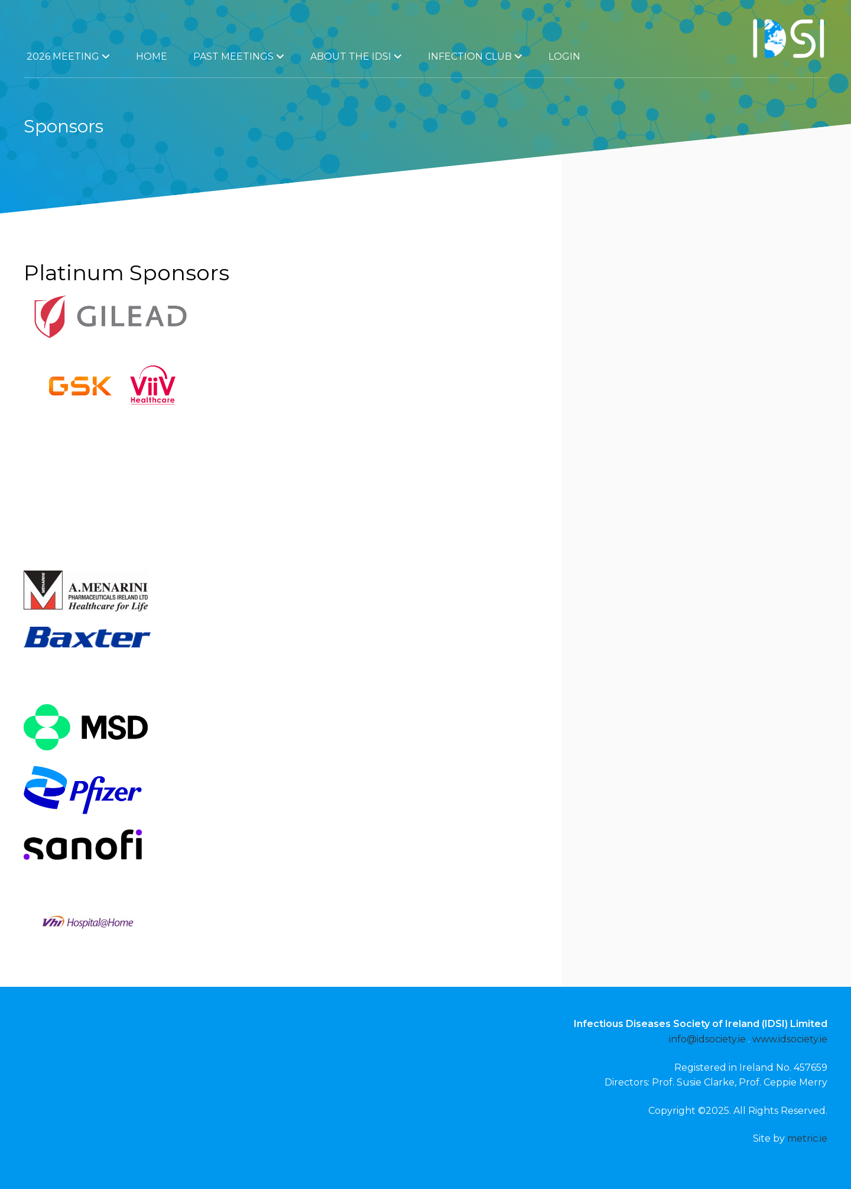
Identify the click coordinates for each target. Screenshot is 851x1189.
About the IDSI (356, 56)
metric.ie (807, 1138)
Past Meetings (238, 56)
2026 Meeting (68, 56)
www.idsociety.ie (789, 1039)
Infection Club (475, 56)
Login (564, 56)
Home (151, 56)
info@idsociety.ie (707, 1039)
